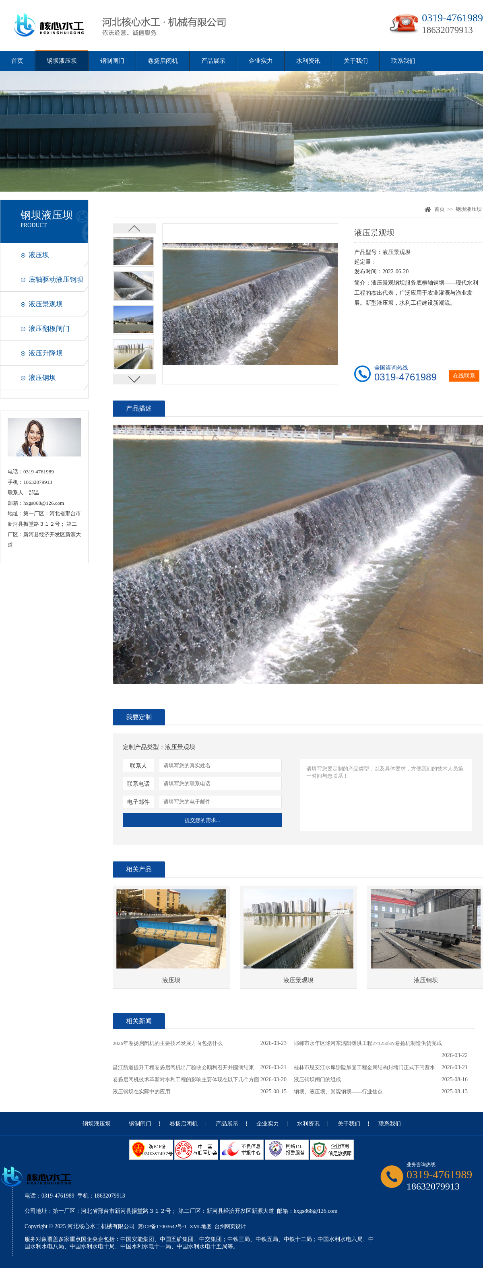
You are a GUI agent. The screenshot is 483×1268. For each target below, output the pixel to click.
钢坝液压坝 (62, 61)
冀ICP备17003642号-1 (162, 1226)
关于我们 (356, 61)
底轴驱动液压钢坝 (56, 279)
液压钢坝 (42, 378)
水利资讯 (308, 61)
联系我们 (403, 61)
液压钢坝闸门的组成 (317, 1079)
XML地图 (201, 1226)
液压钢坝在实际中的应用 (141, 1091)
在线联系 (464, 376)
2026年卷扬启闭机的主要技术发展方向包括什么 (168, 1043)
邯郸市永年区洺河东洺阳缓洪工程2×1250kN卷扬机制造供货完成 (368, 1043)
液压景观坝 (46, 304)
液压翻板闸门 (49, 328)
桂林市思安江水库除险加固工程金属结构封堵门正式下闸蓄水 (364, 1067)
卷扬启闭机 (163, 61)
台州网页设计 (230, 1226)
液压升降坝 (46, 353)
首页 (17, 61)
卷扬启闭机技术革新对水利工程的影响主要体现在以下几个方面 (186, 1079)
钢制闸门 (112, 61)
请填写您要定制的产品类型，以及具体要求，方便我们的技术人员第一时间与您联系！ (386, 795)
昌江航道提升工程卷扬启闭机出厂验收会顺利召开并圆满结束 (183, 1067)
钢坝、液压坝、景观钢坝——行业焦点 (338, 1091)
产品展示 (213, 61)
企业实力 (261, 61)
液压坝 (39, 255)
